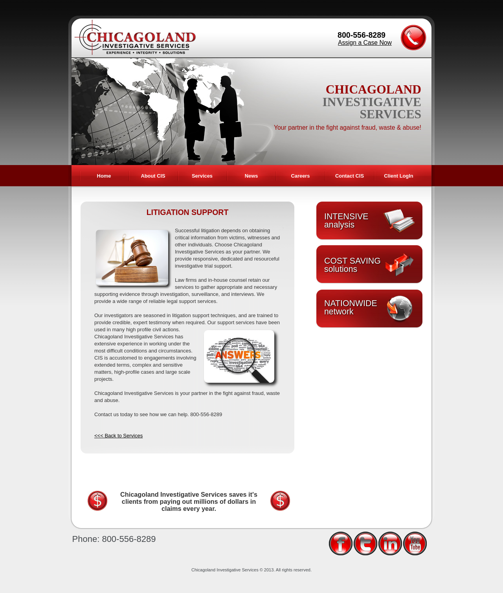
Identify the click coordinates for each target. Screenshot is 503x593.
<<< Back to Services (118, 436)
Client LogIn (398, 176)
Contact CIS (349, 176)
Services (202, 176)
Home (104, 176)
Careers (300, 176)
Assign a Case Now (365, 42)
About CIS (153, 176)
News (251, 176)
